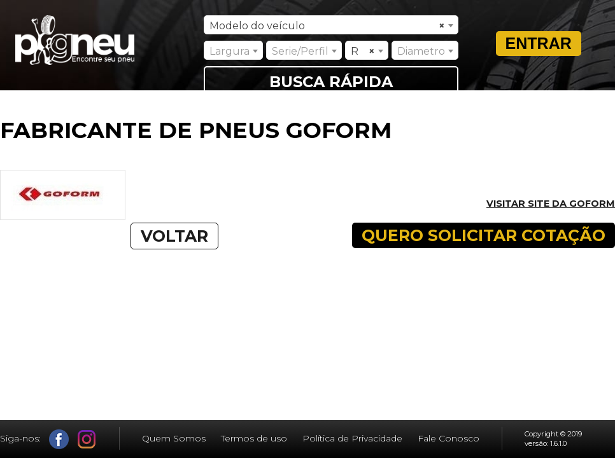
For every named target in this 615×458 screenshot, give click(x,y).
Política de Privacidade (352, 438)
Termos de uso (254, 438)
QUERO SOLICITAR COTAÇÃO (483, 235)
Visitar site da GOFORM (550, 203)
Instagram (87, 439)
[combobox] (331, 24)
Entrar (538, 43)
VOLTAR (174, 236)
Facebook (59, 439)
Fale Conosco (448, 438)
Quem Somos (174, 438)
